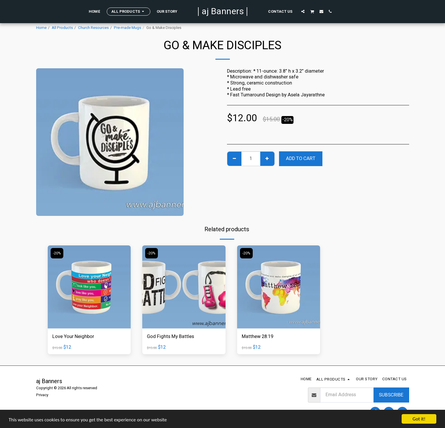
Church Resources (93, 28)
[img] (89, 287)
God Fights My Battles (170, 336)
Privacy (42, 395)
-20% (57, 253)
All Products (62, 28)
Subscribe (391, 395)
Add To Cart (300, 158)
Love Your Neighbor (73, 336)
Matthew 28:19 (257, 336)
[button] (302, 11)
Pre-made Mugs (127, 28)
